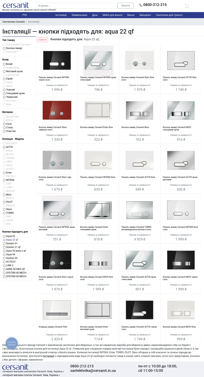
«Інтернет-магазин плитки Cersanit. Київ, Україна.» (31, 375)
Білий (8, 64)
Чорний (9, 89)
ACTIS (8, 147)
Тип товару (8, 40)
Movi (7, 194)
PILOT (8, 201)
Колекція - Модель (13, 138)
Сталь (8, 127)
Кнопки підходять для (15, 231)
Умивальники (79, 15)
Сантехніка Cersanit (13, 21)
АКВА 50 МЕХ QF (14, 269)
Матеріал (7, 112)
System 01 (10, 243)
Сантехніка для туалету (169, 15)
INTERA (8, 180)
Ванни (130, 15)
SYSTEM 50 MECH (14, 276)
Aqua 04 (9, 254)
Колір (5, 59)
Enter (7, 172)
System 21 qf (11, 247)
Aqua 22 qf (10, 239)
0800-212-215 (153, 5)
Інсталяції (61, 15)
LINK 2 (8, 265)
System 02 (10, 258)
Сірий (8, 78)
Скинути (42, 39)
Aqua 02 (9, 236)
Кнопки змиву (12, 48)
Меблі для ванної (112, 15)
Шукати (125, 5)
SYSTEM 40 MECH (14, 272)
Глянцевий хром (14, 93)
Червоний (10, 97)
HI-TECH (9, 261)
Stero (7, 209)
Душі (95, 15)
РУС (24, 15)
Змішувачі (145, 15)
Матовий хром (13, 71)
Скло (7, 123)
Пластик (9, 131)
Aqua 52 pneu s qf (14, 250)
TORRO (8, 212)
